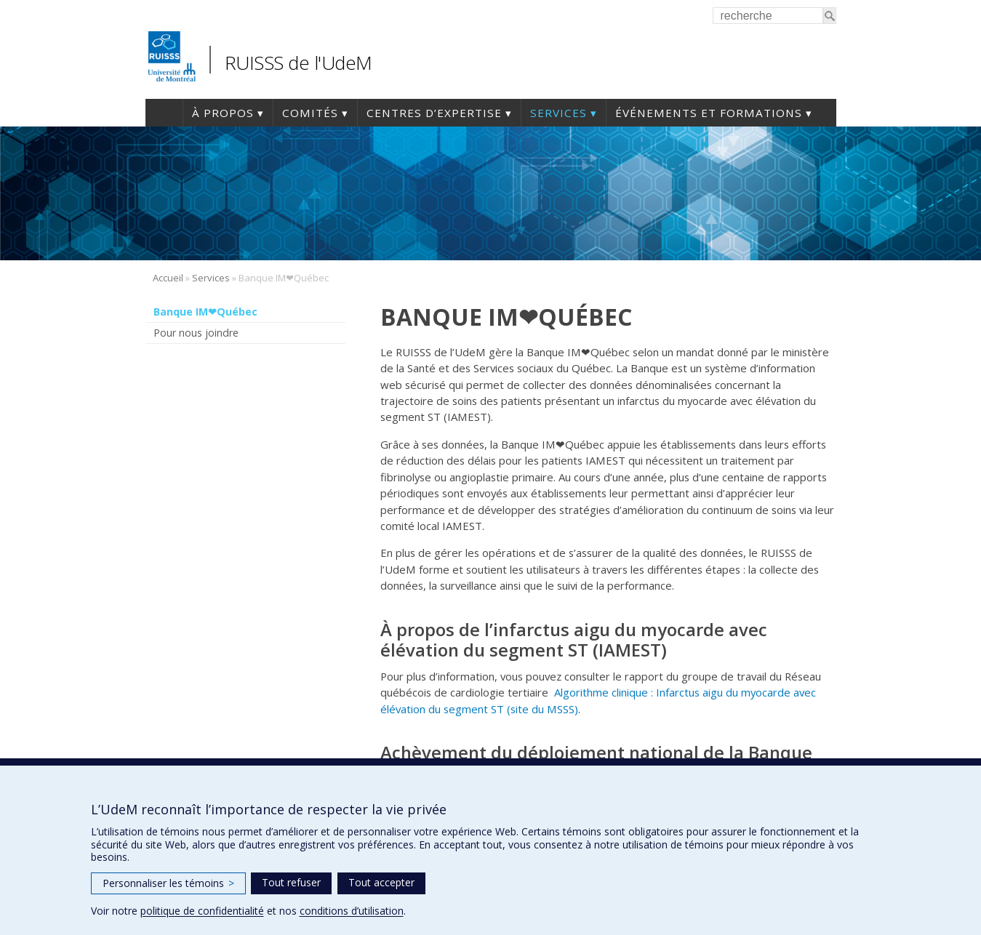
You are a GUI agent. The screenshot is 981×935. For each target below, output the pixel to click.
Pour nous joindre (196, 333)
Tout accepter (381, 882)
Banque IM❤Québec (205, 311)
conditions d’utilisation (352, 911)
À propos (223, 112)
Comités (310, 112)
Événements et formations (708, 112)
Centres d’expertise (434, 112)
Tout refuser (291, 882)
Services (558, 112)
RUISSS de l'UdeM (298, 62)
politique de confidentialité (202, 911)
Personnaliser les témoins (168, 883)
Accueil (164, 113)
